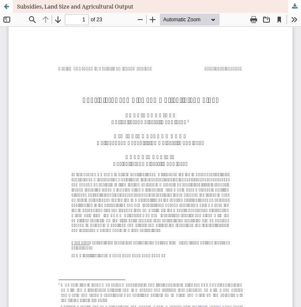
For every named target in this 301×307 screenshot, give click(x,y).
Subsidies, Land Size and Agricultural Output (75, 6)
